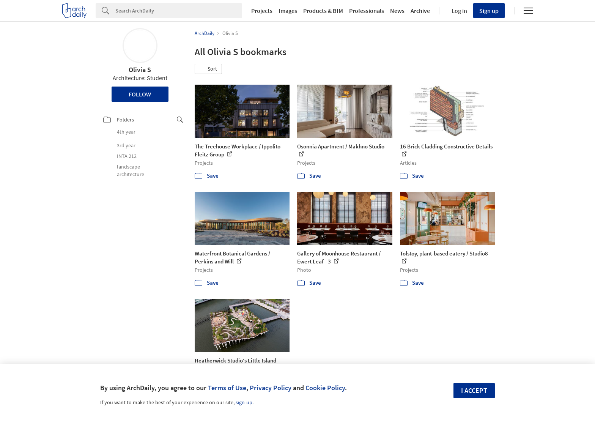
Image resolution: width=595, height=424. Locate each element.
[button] (208, 69)
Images (288, 11)
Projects (261, 11)
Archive (420, 11)
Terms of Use (227, 387)
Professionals (366, 11)
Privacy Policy (270, 387)
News (397, 11)
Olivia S (140, 69)
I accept (474, 390)
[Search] (178, 10)
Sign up (489, 10)
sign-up (244, 402)
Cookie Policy (325, 387)
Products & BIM (323, 11)
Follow (140, 94)
